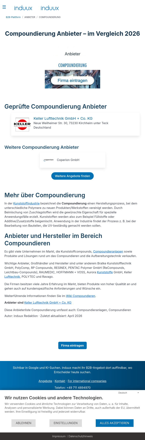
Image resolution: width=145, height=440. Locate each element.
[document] (72, 407)
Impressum (58, 436)
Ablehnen (23, 423)
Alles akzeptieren (114, 423)
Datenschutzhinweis (81, 436)
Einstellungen (66, 423)
